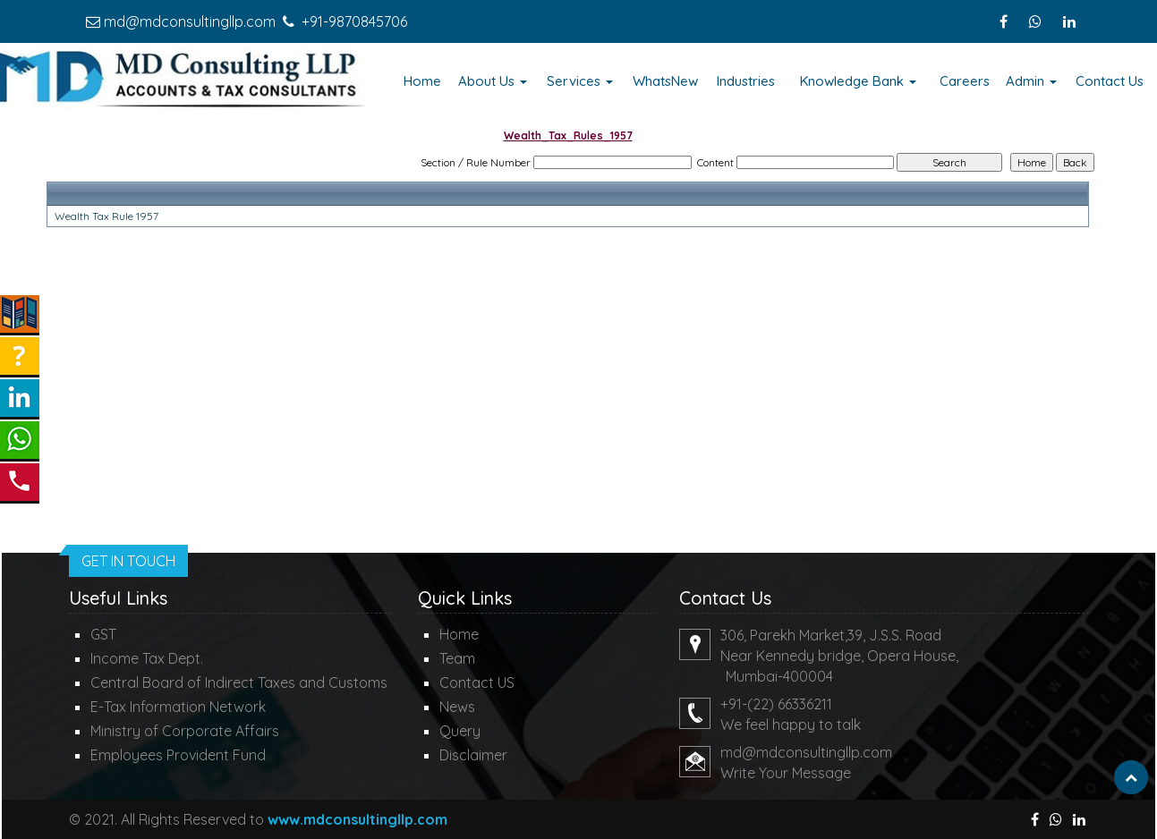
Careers (965, 80)
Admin (1031, 80)
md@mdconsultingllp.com (190, 21)
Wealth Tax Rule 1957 (106, 216)
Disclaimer (473, 755)
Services (580, 80)
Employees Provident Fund (178, 755)
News (457, 707)
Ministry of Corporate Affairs (184, 731)
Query (460, 731)
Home (422, 80)
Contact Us (1110, 80)
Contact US (477, 682)
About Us (492, 80)
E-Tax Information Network (178, 707)
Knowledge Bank (858, 80)
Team (457, 658)
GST (103, 634)
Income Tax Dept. (146, 658)
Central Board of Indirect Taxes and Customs (238, 682)
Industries (746, 80)
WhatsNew (665, 80)
